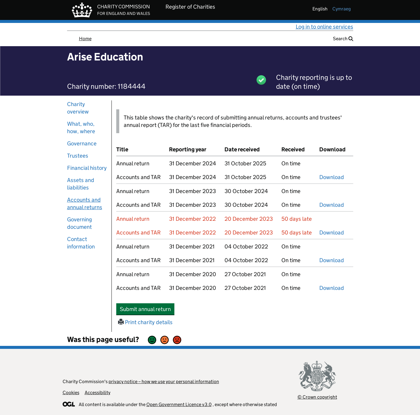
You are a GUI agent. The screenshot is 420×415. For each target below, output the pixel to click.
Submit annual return (147, 309)
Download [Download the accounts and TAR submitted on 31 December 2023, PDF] (331, 204)
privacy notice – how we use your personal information (164, 381)
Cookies (71, 392)
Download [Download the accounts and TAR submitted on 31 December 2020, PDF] (331, 288)
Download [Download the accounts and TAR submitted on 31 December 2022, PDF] (331, 232)
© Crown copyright (317, 397)
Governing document (79, 223)
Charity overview (78, 108)
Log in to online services (324, 26)
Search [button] (343, 38)
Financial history (87, 167)
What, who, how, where (81, 127)
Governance (82, 143)
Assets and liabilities (80, 184)
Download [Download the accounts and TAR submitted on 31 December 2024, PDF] (331, 177)
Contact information (81, 243)
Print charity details (145, 322)
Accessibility (97, 392)
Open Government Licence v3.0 (179, 404)
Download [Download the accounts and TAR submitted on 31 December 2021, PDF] (331, 260)
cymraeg (341, 9)
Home (85, 38)
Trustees (77, 155)
